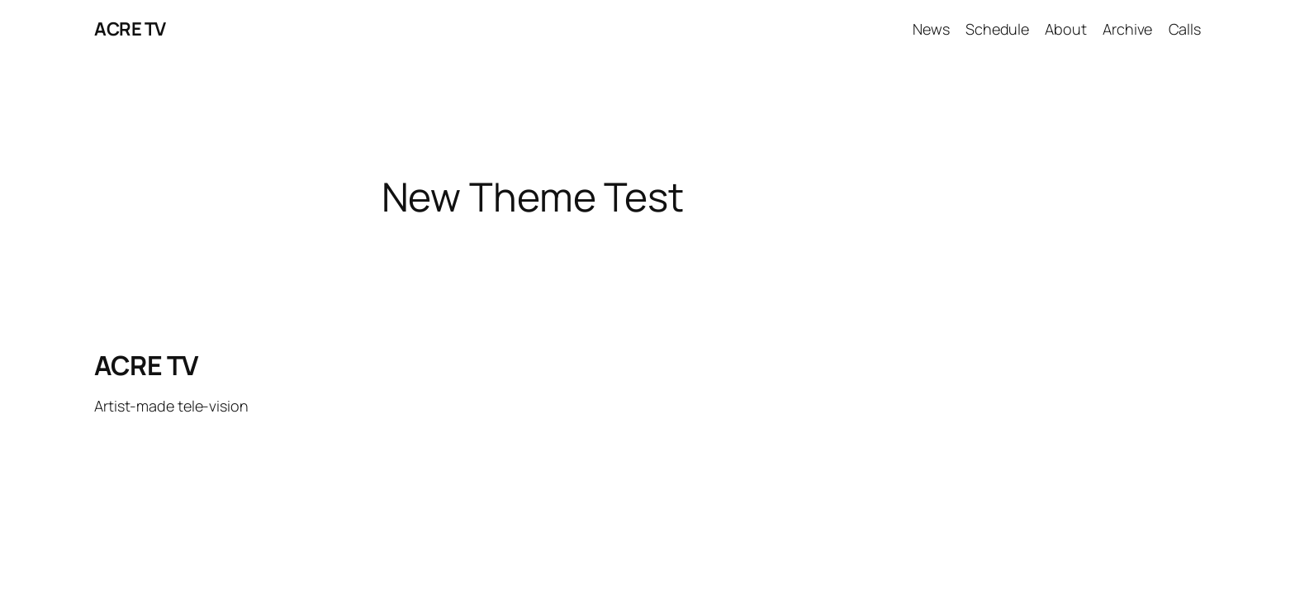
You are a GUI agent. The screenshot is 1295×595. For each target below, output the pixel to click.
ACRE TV (130, 29)
